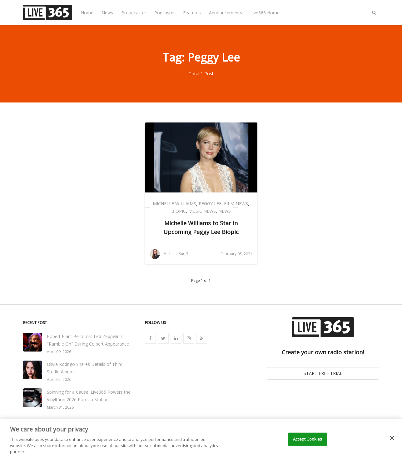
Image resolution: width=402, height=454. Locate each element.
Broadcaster (133, 13)
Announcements (225, 13)
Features (192, 13)
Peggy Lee (210, 204)
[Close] (392, 441)
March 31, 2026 (60, 407)
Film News (236, 204)
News (107, 13)
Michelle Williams (174, 204)
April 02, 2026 (59, 379)
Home (87, 13)
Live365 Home (265, 13)
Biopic (178, 211)
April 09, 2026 (59, 351)
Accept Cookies (307, 442)
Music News (202, 211)
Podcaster (164, 13)
